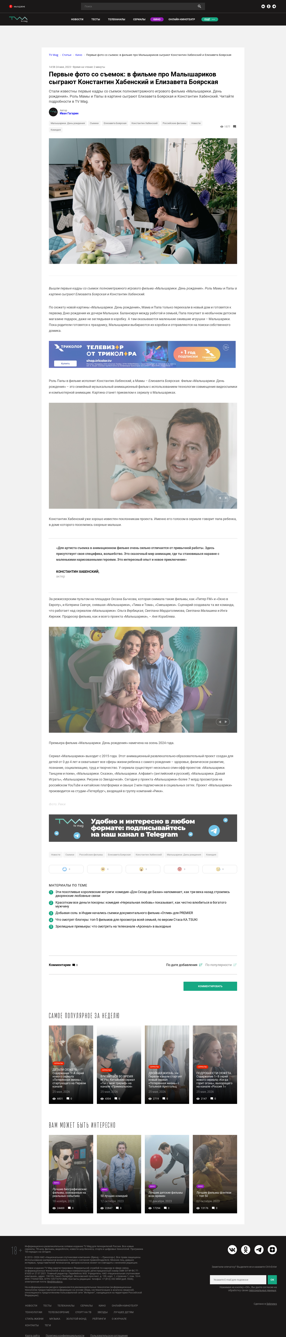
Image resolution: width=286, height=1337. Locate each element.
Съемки (94, 123)
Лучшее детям (124, 1312)
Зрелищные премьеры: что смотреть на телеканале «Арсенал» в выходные (113, 926)
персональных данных (262, 1290)
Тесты (47, 1305)
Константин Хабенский (145, 123)
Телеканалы (65, 1305)
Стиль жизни (34, 1318)
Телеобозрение (58, 1312)
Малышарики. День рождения (68, 123)
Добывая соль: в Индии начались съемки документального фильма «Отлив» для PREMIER (124, 913)
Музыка (54, 1318)
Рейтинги (99, 1318)
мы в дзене (17, 7)
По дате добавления (181, 965)
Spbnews (271, 1303)
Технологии (33, 1312)
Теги (48, 1325)
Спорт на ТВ (83, 1312)
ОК (272, 1279)
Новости (196, 123)
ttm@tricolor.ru (54, 1281)
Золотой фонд (76, 1318)
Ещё (207, 19)
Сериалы (86, 1305)
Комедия (56, 129)
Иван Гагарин (69, 113)
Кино (102, 1305)
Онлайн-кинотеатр (125, 1305)
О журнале (119, 1318)
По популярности (218, 965)
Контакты (32, 1325)
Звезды (102, 1312)
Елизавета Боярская (115, 123)
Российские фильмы (174, 123)
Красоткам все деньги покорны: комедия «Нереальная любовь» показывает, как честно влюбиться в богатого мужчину (140, 904)
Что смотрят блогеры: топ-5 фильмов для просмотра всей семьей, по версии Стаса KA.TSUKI (126, 919)
